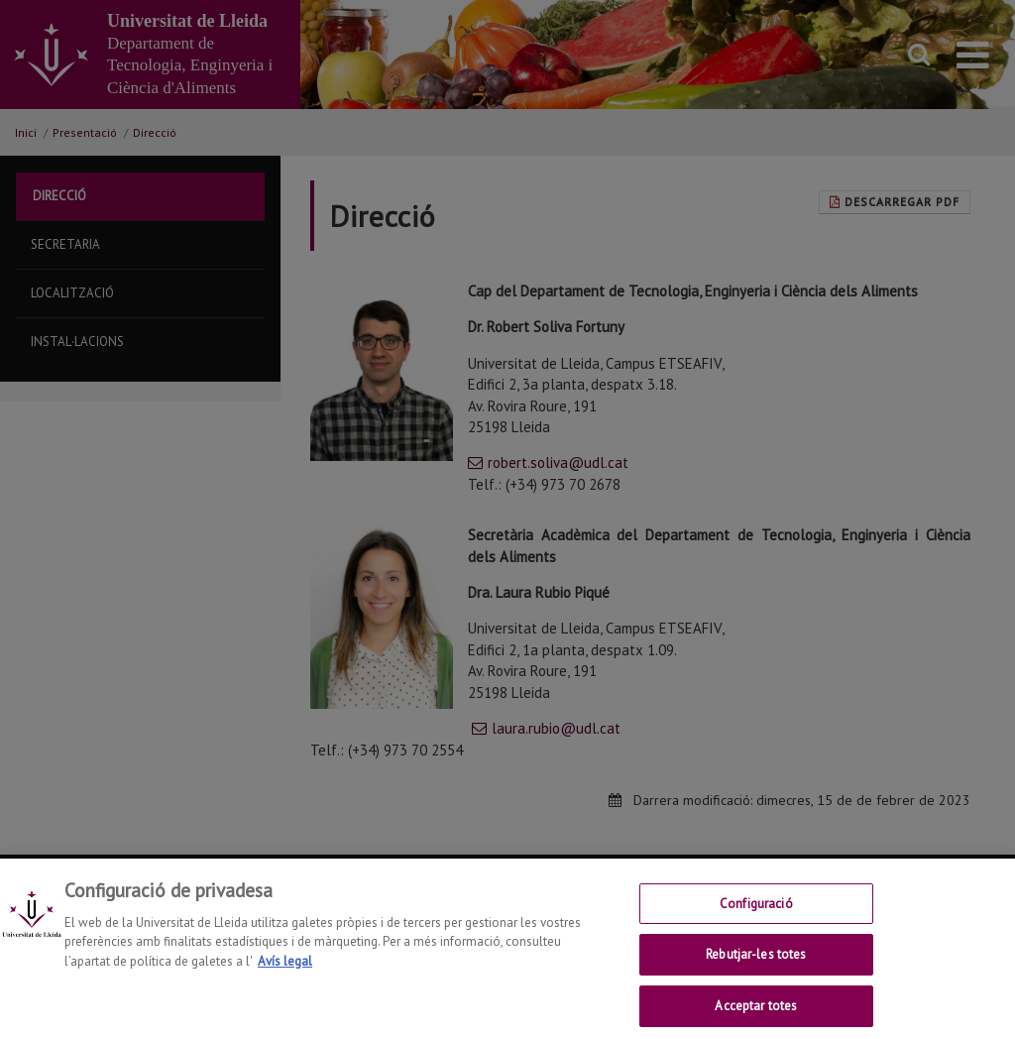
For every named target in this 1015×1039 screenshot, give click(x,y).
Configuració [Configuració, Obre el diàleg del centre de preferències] (756, 918)
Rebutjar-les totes (756, 970)
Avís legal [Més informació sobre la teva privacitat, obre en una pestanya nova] (285, 976)
